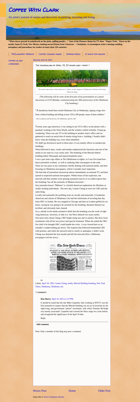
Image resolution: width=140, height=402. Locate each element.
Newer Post (39, 390)
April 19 (45, 283)
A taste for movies (95, 54)
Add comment (42, 324)
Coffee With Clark (33, 10)
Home (72, 390)
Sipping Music (73, 54)
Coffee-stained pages (50, 54)
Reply (43, 318)
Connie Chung (61, 283)
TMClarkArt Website (22, 54)
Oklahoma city (57, 286)
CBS (52, 283)
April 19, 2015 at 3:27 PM (62, 299)
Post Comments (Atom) (54, 397)
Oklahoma (45, 286)
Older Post (104, 390)
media (70, 283)
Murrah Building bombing (85, 283)
